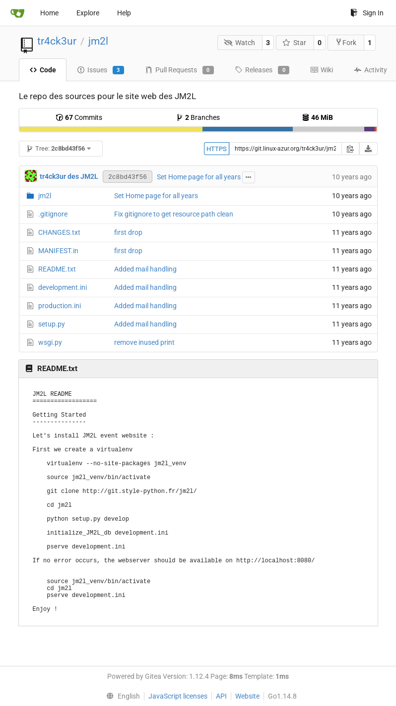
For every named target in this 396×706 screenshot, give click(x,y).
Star (294, 43)
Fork (345, 42)
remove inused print (144, 342)
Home (49, 13)
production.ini (59, 306)
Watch (239, 43)
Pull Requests (179, 70)
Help (124, 13)
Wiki (321, 70)
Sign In (367, 13)
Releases (262, 70)
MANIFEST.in (58, 251)
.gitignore (52, 214)
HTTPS (216, 149)
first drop (128, 232)
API (221, 696)
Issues (100, 70)
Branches (198, 117)
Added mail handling (145, 269)
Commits (79, 117)
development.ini (62, 287)
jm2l (98, 41)
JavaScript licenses (177, 696)
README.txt (57, 269)
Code (42, 70)
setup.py (51, 324)
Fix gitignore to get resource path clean (173, 214)
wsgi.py (50, 342)
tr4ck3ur (56, 41)
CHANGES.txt (59, 232)
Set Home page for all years (199, 177)
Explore (87, 13)
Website (247, 696)
